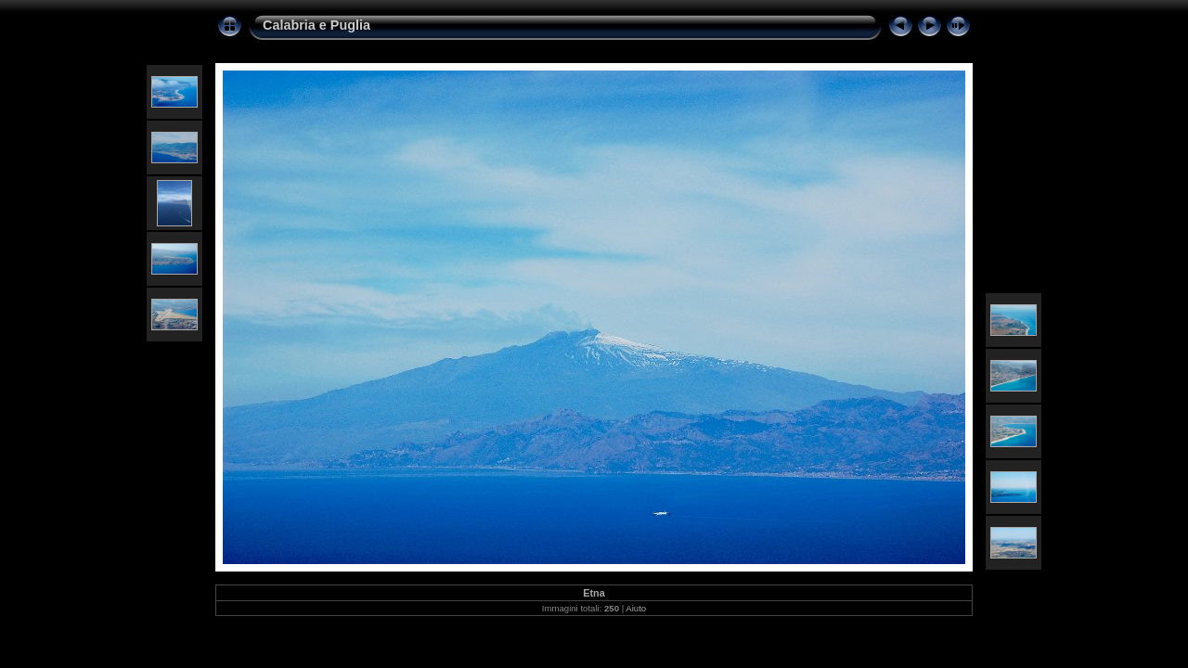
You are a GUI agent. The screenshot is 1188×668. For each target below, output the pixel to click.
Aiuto (636, 608)
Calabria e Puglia (316, 25)
